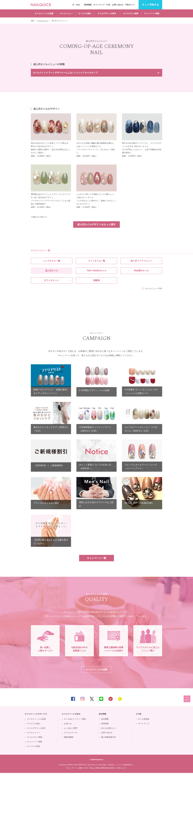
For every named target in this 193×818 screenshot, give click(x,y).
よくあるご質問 (70, 773)
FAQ (108, 5)
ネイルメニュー (66, 13)
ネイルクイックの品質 (44, 13)
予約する (150, 5)
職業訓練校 (68, 782)
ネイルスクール (70, 778)
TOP (187, 744)
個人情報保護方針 (108, 782)
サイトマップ (99, 5)
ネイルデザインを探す (107, 13)
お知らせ (68, 769)
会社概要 (105, 764)
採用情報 (88, 5)
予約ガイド (130, 5)
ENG (78, 5)
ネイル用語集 (143, 764)
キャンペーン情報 (151, 13)
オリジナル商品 (33, 791)
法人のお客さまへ (108, 773)
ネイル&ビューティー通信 (75, 764)
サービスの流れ (84, 13)
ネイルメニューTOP (153, 288)
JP (73, 5)
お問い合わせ (117, 5)
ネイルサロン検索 (130, 13)
